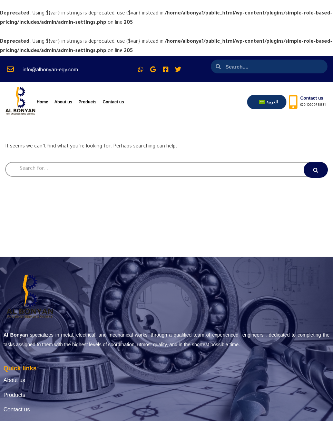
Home (42, 102)
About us (63, 102)
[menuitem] (268, 102)
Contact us (113, 102)
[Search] (166, 169)
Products (87, 102)
